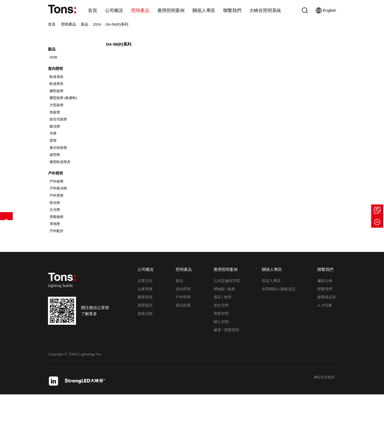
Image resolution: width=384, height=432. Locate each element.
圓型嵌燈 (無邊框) (65, 111)
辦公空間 (221, 359)
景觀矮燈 (57, 251)
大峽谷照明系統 (265, 10)
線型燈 (55, 177)
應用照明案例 (171, 10)
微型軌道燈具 (61, 185)
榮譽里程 (145, 334)
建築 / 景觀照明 (226, 367)
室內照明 (56, 76)
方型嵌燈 (57, 119)
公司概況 (114, 10)
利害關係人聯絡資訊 (278, 326)
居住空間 (221, 343)
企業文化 (145, 318)
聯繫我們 (232, 10)
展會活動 (145, 351)
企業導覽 (145, 326)
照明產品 (140, 10)
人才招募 (324, 343)
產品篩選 (6, 216)
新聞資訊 (145, 343)
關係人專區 (204, 10)
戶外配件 (57, 267)
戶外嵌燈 (57, 209)
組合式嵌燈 (59, 135)
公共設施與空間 (227, 318)
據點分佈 (324, 318)
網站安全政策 (323, 415)
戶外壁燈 (57, 226)
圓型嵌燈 (57, 102)
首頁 (92, 10)
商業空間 (221, 351)
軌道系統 (57, 86)
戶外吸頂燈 (59, 218)
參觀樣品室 (326, 334)
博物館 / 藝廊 (224, 326)
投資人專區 (271, 318)
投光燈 (55, 234)
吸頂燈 (55, 144)
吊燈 (54, 152)
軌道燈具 (57, 94)
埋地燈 (55, 259)
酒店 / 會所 (222, 334)
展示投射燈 (59, 169)
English (326, 10)
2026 (54, 62)
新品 (52, 52)
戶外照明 (56, 200)
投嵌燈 (55, 127)
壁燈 (54, 160)
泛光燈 (55, 242)
